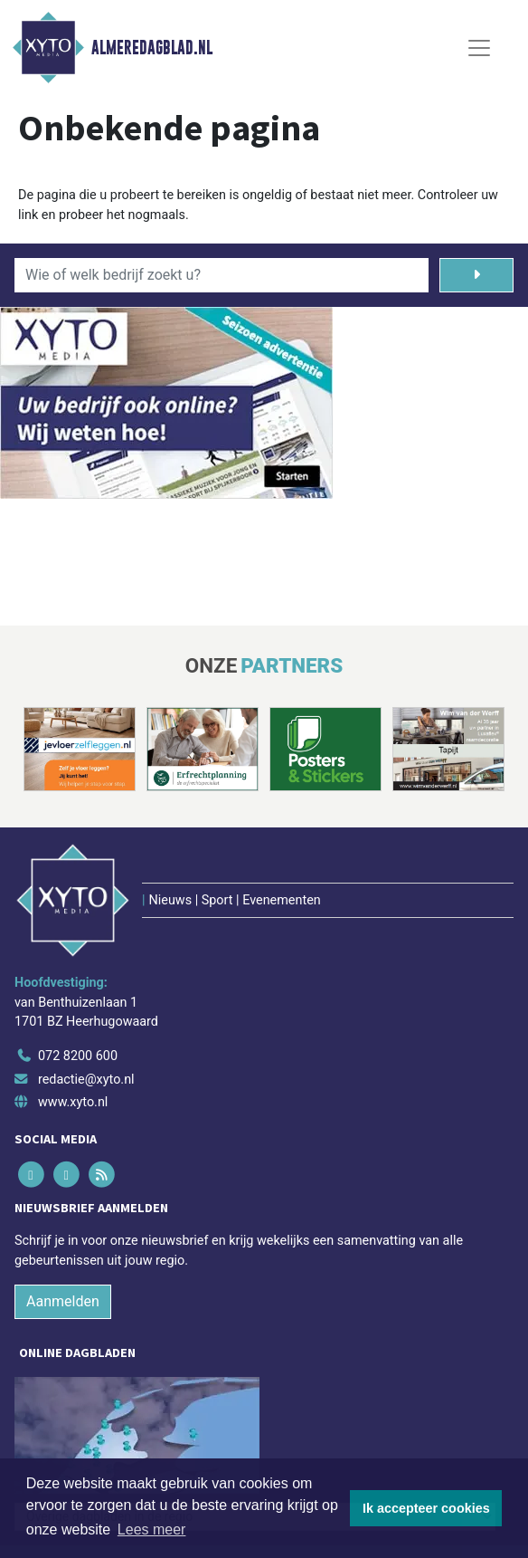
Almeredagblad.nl (151, 48)
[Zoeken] (476, 275)
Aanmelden (62, 1301)
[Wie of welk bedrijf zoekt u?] (221, 275)
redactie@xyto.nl (86, 1079)
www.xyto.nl (73, 1102)
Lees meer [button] (152, 1529)
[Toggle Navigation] (479, 48)
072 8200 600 (78, 1056)
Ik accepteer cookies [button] (426, 1508)
